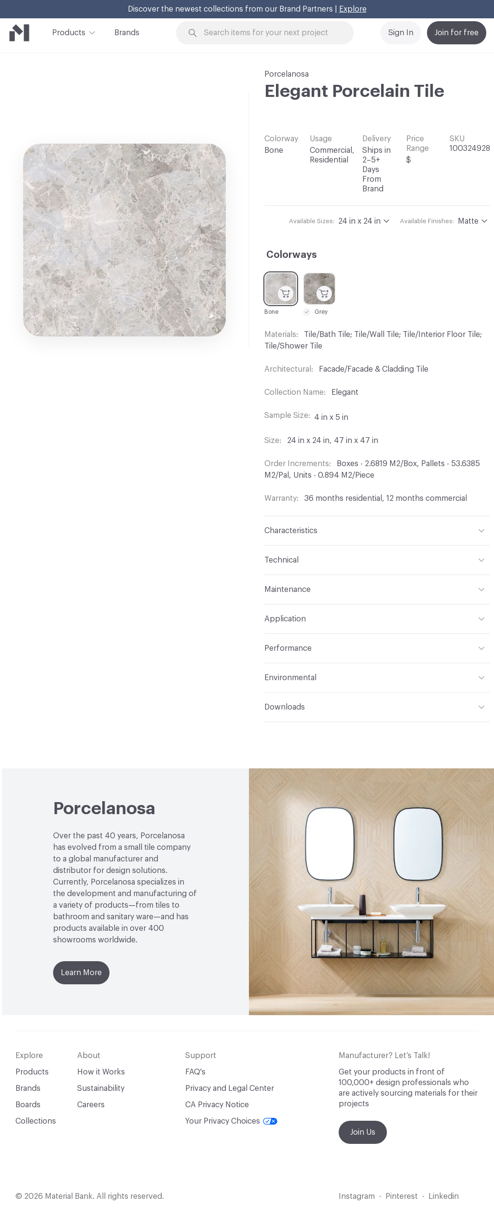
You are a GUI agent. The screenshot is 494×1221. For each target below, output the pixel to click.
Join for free (457, 33)
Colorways (291, 255)
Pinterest (401, 1196)
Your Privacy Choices (231, 1121)
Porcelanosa (286, 74)
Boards (28, 1105)
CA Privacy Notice (217, 1105)
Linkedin (443, 1196)
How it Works (101, 1072)
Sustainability (100, 1088)
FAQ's (195, 1072)
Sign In (400, 33)
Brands (126, 33)
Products (68, 32)
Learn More (81, 973)
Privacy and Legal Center (229, 1088)
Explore (353, 9)
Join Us (362, 1132)
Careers (91, 1105)
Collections (35, 1121)
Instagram (357, 1196)
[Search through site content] (270, 33)
